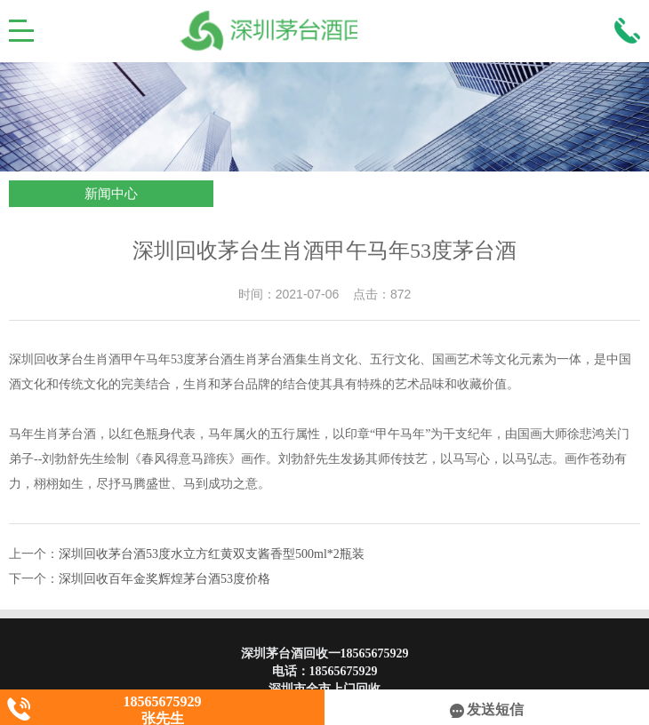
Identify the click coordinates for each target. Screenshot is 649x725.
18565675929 (343, 671)
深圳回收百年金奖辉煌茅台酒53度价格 (164, 579)
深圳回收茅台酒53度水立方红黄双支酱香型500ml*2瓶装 (212, 554)
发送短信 (487, 709)
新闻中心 (111, 194)
